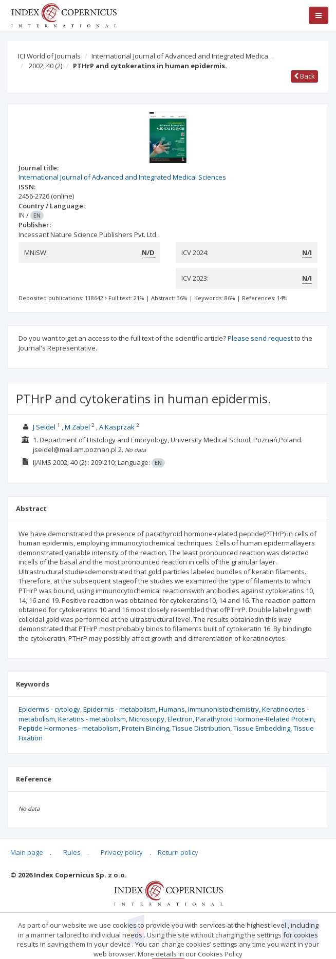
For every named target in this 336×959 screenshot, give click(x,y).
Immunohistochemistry (223, 709)
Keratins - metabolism (92, 718)
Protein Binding (145, 728)
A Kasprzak (117, 427)
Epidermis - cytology (49, 709)
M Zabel (77, 427)
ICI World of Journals (49, 56)
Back (304, 76)
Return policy (178, 852)
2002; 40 (45, 65)
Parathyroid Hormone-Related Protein (255, 718)
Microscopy (146, 718)
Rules (72, 852)
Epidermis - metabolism (119, 709)
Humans (172, 709)
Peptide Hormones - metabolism (68, 728)
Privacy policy (122, 852)
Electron (180, 718)
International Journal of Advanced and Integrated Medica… (182, 56)
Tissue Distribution (201, 728)
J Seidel (44, 427)
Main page (26, 852)
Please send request (260, 338)
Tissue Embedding (261, 728)
